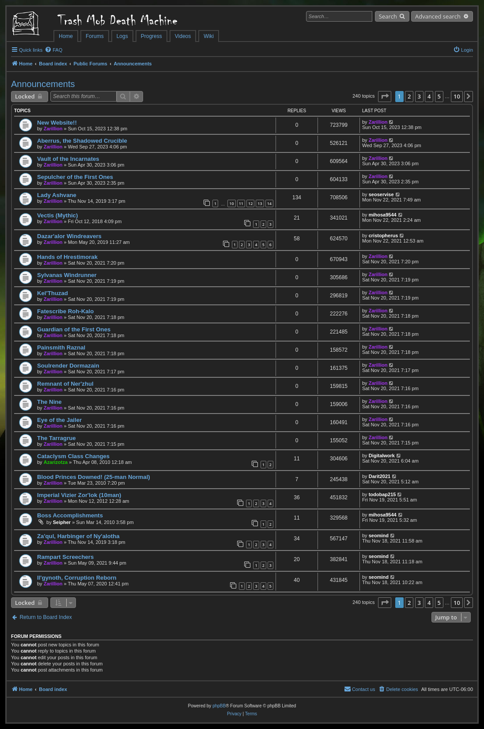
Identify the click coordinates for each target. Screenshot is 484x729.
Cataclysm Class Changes (73, 456)
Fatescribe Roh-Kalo (65, 311)
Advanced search (438, 16)
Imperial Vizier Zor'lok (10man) (79, 495)
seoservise (381, 194)
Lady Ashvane (56, 195)
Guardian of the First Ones (73, 329)
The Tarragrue (56, 438)
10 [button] (457, 96)
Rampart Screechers (65, 557)
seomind (379, 535)
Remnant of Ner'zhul (65, 383)
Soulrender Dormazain (68, 365)
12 (250, 203)
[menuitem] (53, 50)
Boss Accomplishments (70, 515)
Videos (183, 36)
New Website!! (57, 122)
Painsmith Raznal (61, 347)
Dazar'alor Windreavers (69, 236)
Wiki (209, 36)
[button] (384, 96)
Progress (151, 36)
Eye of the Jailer (59, 420)
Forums (95, 36)
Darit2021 (380, 476)
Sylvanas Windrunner (67, 275)
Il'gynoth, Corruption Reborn (77, 577)
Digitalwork (382, 455)
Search (388, 16)
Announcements (43, 84)
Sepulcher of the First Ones (75, 177)
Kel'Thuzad (52, 293)
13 (259, 203)
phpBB (219, 705)
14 (269, 203)
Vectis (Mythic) (57, 215)
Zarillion (53, 128)
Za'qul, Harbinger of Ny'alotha (78, 536)
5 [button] (439, 96)
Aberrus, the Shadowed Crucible (82, 140)
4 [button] (429, 96)
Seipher (62, 522)
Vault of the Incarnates (68, 159)
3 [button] (419, 96)
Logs (122, 36)
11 (241, 203)
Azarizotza (56, 462)
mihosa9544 (383, 214)
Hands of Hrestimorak (67, 257)
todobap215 (382, 494)
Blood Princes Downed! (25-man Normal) (93, 477)
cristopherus (383, 235)
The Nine (49, 402)
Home (66, 36)
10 (231, 203)
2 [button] (409, 96)
